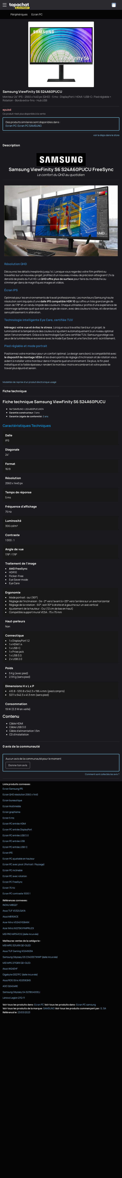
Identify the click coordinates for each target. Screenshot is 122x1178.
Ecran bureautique (12, 800)
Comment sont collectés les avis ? (102, 774)
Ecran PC (36, 14)
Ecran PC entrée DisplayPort (17, 829)
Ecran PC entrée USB (14, 841)
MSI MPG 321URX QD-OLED (17, 945)
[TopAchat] (19, 5)
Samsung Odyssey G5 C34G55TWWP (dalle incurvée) (30, 957)
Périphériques (19, 14)
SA (104, 1008)
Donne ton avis (17, 765)
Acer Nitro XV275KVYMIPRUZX (18, 928)
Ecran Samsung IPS (13, 788)
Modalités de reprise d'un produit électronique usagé (29, 382)
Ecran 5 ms (8, 817)
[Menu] (5, 5)
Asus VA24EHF (10, 968)
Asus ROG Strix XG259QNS (17, 980)
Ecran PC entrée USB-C (15, 847)
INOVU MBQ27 (10, 904)
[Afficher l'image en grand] (61, 54)
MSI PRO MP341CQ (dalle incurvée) (21, 934)
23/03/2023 (24, 1012)
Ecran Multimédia (12, 806)
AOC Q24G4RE (10, 986)
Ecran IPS (7, 852)
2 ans (45, 416)
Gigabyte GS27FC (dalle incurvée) (20, 974)
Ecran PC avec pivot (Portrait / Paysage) (23, 864)
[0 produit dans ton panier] (106, 4)
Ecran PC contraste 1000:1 (16, 893)
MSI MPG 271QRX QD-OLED (16, 962)
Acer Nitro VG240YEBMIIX (16, 922)
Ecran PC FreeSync (12, 881)
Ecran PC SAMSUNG (30, 126)
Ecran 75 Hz (9, 887)
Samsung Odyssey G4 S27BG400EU (21, 992)
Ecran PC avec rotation (15, 876)
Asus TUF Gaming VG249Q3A (18, 951)
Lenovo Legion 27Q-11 (14, 997)
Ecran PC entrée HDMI (14, 823)
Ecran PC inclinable (12, 870)
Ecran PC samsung (86, 1004)
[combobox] (115, 4)
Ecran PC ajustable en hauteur (18, 858)
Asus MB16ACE (10, 916)
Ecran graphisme (11, 811)
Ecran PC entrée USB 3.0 (16, 835)
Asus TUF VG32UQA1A (14, 910)
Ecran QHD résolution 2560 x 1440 (20, 794)
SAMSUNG (49, 1008)
